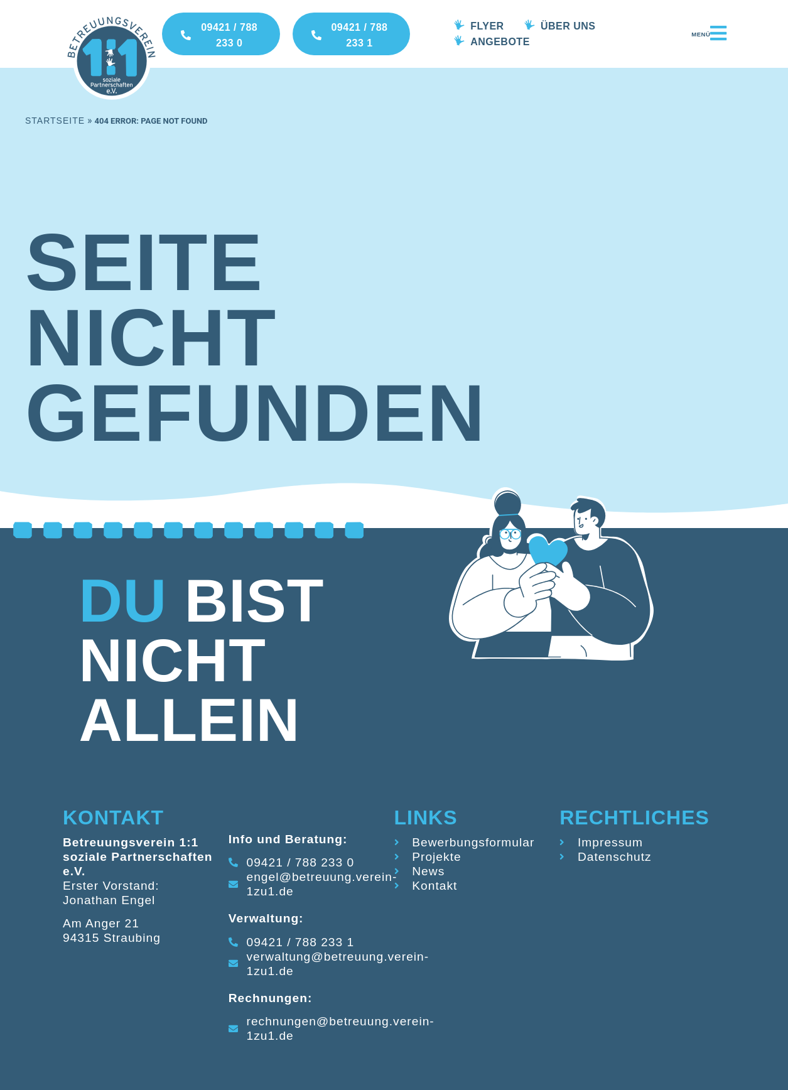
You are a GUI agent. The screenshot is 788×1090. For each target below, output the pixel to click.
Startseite (55, 121)
